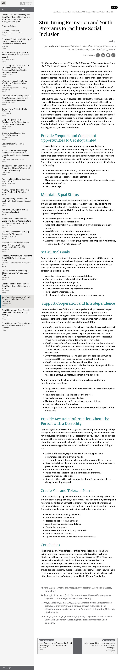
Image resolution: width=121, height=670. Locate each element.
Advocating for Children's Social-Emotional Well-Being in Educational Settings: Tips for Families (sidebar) (17, 71)
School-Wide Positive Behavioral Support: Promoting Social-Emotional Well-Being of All (17, 246)
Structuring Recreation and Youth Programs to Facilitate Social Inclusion (17, 301)
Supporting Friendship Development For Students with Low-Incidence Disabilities (17, 124)
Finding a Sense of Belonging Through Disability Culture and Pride (17, 274)
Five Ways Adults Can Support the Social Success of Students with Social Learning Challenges (17, 100)
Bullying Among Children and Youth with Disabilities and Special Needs (17, 201)
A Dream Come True (17, 32)
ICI (3, 9)
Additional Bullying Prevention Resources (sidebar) (17, 212)
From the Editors (9, 26)
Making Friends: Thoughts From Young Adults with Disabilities (17, 192)
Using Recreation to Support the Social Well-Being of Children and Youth (17, 288)
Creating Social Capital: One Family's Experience (17, 136)
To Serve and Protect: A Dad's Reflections (17, 112)
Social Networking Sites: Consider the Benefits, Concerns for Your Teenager (17, 314)
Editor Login (6, 668)
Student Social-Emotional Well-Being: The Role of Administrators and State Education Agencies (17, 222)
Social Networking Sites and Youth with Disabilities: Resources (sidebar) (17, 326)
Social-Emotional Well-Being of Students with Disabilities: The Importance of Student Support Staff (17, 156)
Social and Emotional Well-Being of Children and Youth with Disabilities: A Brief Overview (17, 43)
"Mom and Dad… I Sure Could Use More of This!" (17, 182)
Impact (22, 9)
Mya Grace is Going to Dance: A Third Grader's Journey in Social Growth (17, 56)
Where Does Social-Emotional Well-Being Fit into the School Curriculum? (17, 86)
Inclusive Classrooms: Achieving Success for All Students (17, 235)
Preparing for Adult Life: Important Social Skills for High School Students (17, 261)
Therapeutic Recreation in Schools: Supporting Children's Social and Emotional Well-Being (17, 170)
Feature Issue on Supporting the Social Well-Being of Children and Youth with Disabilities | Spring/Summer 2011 (16, 18)
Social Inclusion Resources (17, 145)
